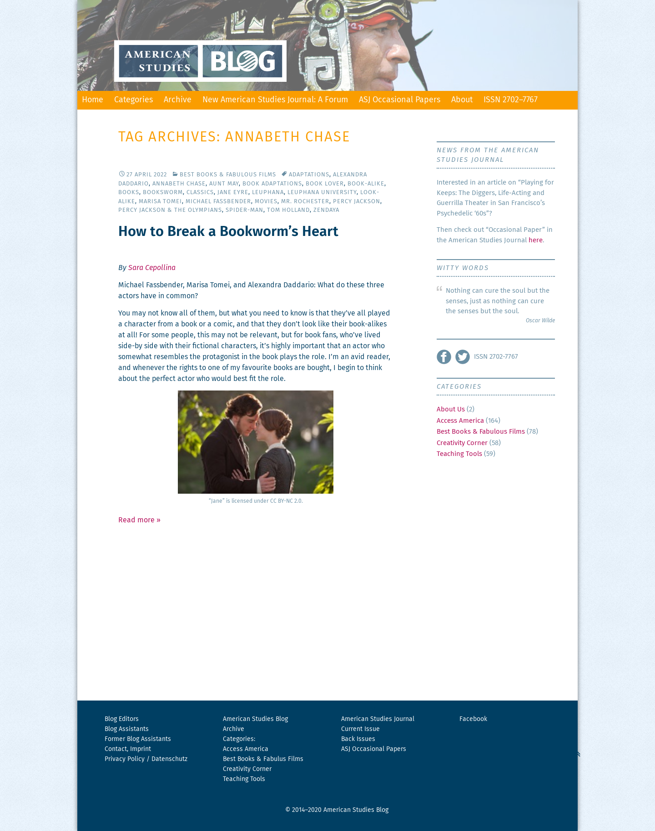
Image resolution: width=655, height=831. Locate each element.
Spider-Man (244, 210)
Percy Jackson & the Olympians (170, 210)
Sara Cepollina (152, 267)
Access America (460, 420)
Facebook (473, 719)
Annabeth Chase (179, 184)
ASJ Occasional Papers (399, 100)
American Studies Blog (255, 719)
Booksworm (163, 192)
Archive (177, 100)
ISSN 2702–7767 (511, 100)
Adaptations (309, 175)
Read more (139, 520)
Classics (200, 192)
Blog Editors (122, 719)
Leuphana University (322, 192)
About (462, 100)
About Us (451, 409)
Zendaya (326, 210)
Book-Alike (366, 184)
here (536, 240)
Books (128, 192)
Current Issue (360, 729)
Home (92, 100)
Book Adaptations (272, 184)
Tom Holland (288, 210)
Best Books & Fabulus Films (263, 759)
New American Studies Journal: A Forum (275, 100)
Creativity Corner (462, 443)
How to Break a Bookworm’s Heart (228, 232)
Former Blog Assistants (138, 739)
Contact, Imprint (128, 749)
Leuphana (268, 192)
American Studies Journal (377, 719)
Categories (133, 100)
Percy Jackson (356, 202)
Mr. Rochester (305, 202)
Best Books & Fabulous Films (228, 175)
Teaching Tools (459, 454)
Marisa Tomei (160, 202)
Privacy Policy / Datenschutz (146, 759)
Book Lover (325, 184)
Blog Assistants (127, 729)
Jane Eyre (232, 192)
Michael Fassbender (218, 202)
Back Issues (358, 739)
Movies (266, 202)
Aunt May (224, 184)
